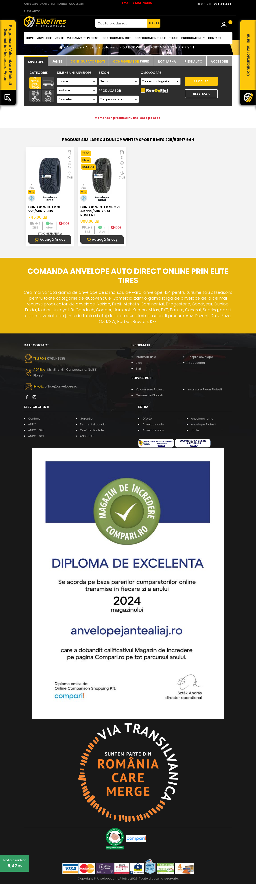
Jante (59, 38)
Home (30, 38)
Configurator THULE (150, 38)
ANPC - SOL (36, 436)
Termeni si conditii (93, 424)
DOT (64, 223)
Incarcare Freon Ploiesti (205, 389)
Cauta (201, 81)
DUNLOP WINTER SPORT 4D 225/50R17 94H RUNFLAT (100, 211)
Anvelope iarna (202, 418)
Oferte (147, 418)
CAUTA (154, 23)
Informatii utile (146, 357)
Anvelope (44, 38)
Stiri (138, 368)
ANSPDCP (87, 436)
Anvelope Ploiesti (203, 424)
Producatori (196, 363)
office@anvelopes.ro (61, 386)
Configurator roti (117, 38)
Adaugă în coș (49, 239)
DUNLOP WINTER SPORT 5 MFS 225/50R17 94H (158, 47)
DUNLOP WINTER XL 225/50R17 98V (44, 209)
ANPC (32, 424)
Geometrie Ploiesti (149, 395)
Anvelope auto (153, 424)
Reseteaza (201, 93)
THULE (173, 38)
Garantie (86, 418)
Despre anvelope (200, 357)
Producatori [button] (193, 38)
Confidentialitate (92, 430)
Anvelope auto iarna (102, 47)
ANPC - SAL (36, 430)
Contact (214, 38)
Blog (139, 363)
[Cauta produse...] (121, 23)
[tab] (36, 61)
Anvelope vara (153, 430)
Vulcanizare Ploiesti (83, 38)
